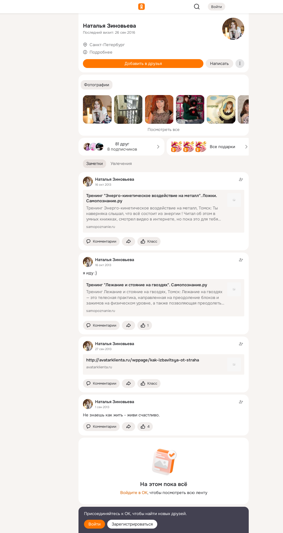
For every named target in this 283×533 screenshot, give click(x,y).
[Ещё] (37, 490)
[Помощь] (13, 99)
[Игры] (62, 75)
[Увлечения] (37, 26)
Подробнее (101, 52)
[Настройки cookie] (37, 526)
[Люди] (37, 51)
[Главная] (13, 26)
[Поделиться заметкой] (128, 241)
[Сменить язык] (37, 502)
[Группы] (62, 26)
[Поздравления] (37, 75)
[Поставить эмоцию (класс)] (149, 241)
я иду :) (90, 273)
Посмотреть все (164, 129)
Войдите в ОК (133, 492)
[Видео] (62, 51)
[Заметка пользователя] (163, 408)
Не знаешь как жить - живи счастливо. (121, 415)
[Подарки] (13, 75)
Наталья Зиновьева (109, 25)
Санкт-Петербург (107, 45)
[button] (96, 85)
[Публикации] (13, 51)
